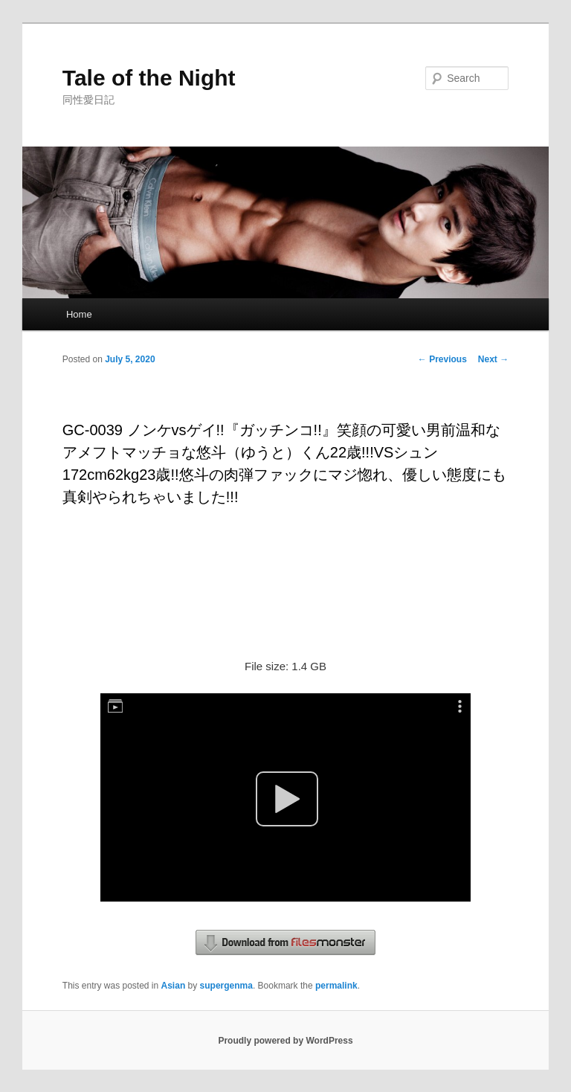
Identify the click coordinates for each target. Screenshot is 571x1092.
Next (493, 359)
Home (79, 314)
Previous (442, 359)
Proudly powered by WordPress (285, 1040)
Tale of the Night (149, 77)
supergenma (226, 985)
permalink (336, 985)
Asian (173, 985)
